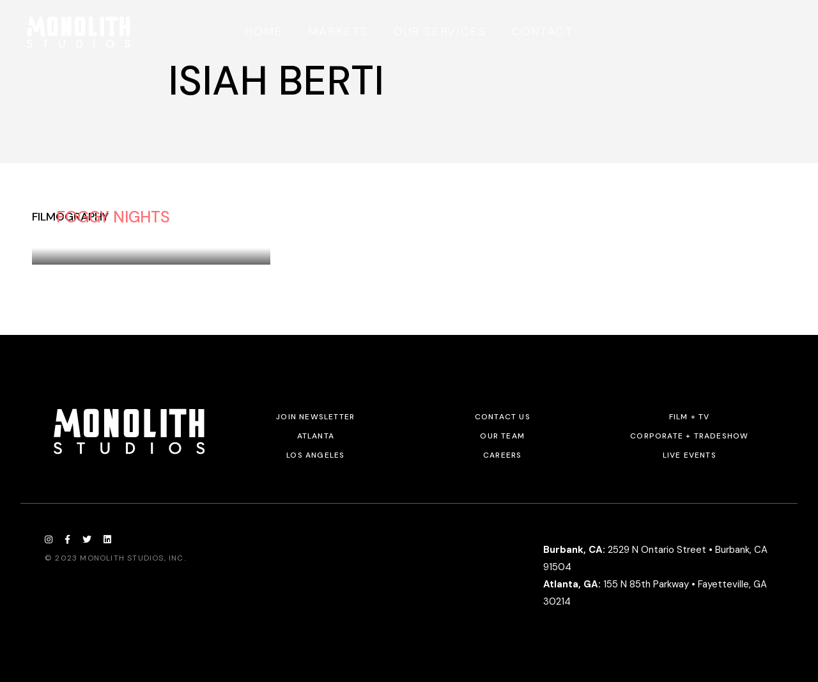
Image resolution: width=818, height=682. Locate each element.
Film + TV (689, 417)
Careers (502, 455)
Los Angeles (315, 455)
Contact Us (502, 417)
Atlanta (315, 436)
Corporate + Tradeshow (689, 436)
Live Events (689, 455)
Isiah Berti (82, 234)
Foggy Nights (113, 217)
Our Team (502, 436)
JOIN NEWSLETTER (315, 417)
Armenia (141, 234)
